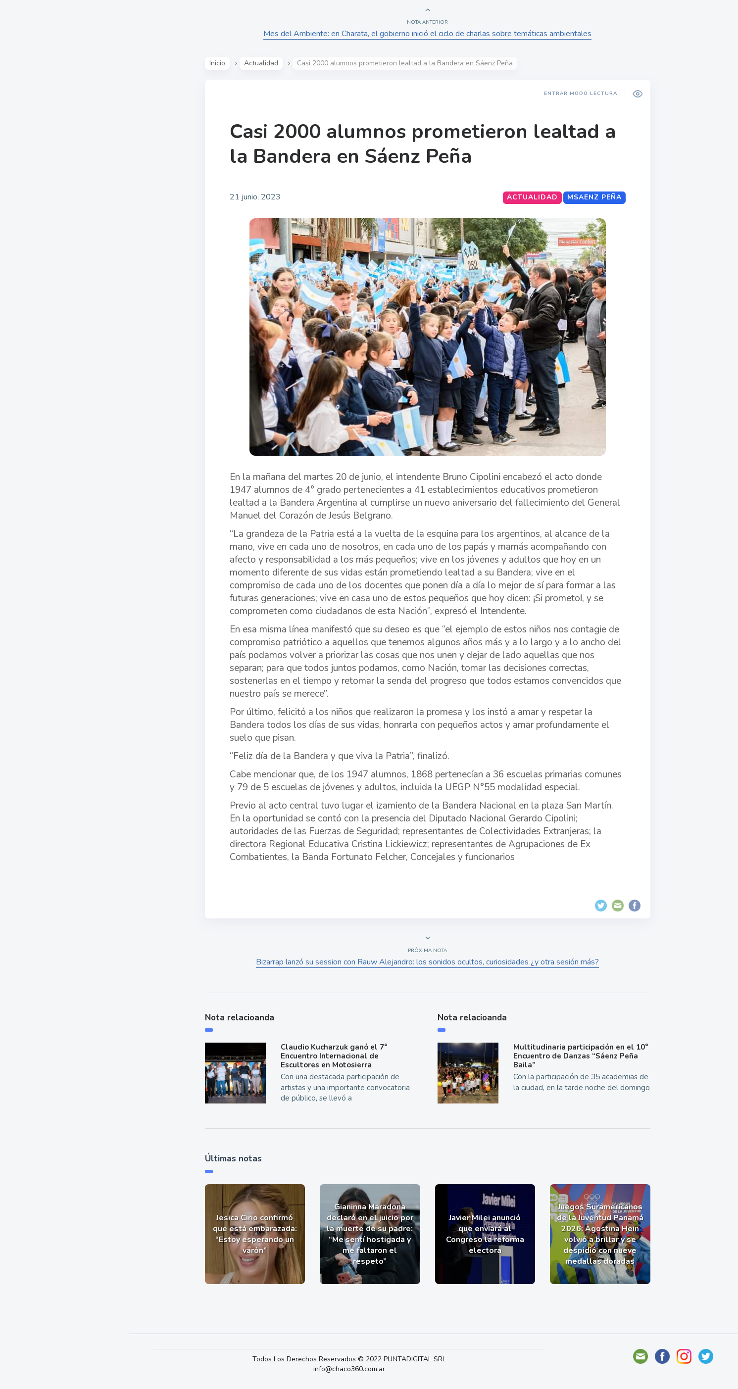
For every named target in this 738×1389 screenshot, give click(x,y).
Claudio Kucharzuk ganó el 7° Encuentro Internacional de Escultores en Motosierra (335, 1056)
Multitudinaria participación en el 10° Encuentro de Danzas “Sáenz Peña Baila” (581, 1056)
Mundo (34, 200)
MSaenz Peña (595, 197)
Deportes (39, 246)
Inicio (218, 63)
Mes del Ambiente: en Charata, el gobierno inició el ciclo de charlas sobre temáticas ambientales (428, 33)
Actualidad (42, 131)
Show (31, 154)
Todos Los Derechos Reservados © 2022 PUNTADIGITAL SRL (352, 1359)
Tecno (32, 223)
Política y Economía (59, 177)
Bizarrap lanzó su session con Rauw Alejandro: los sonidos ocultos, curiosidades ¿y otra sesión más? (428, 962)
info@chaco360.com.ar (353, 1369)
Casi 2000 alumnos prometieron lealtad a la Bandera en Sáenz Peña (424, 144)
